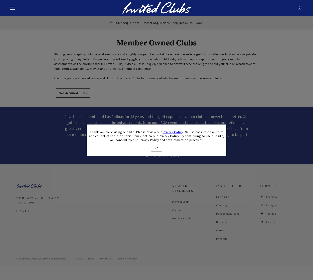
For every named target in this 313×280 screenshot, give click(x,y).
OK (156, 147)
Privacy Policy (173, 132)
